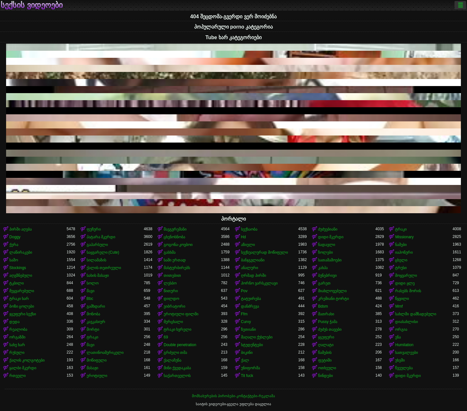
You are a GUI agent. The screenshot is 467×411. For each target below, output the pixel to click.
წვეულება (404, 368)
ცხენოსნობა (174, 237)
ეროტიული (97, 375)
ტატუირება (251, 298)
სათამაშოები (330, 260)
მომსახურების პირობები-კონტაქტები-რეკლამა (233, 396)
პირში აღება (20, 229)
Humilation (404, 345)
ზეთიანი (248, 329)
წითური (171, 291)
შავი (90, 291)
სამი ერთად (175, 260)
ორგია (401, 329)
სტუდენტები (252, 345)
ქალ (245, 360)
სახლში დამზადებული (415, 314)
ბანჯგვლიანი (252, 260)
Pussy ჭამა (327, 321)
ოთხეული (327, 368)
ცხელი (401, 260)
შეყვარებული (21, 291)
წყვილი (402, 298)
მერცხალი (173, 321)
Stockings (17, 268)
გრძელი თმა (175, 352)
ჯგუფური (326, 337)
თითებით (172, 275)
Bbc (90, 298)
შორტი (93, 329)
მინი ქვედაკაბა (177, 368)
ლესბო (170, 283)
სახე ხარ (17, 345)
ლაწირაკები (20, 252)
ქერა (13, 244)
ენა (398, 337)
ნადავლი (326, 244)
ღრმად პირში (253, 275)
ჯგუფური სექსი (22, 314)
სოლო (93, 283)
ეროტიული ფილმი (181, 314)
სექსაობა (249, 229)
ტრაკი (401, 229)
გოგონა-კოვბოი (178, 244)
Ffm (244, 314)
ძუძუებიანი (327, 229)
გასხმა (170, 252)
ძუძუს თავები (330, 329)
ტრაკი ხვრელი (177, 329)
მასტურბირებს (177, 268)
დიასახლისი (406, 321)
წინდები (325, 375)
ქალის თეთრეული (104, 268)
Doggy (15, 237)
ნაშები (401, 244)
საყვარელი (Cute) (103, 252)
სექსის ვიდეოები (32, 5)
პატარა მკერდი (101, 237)
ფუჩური (94, 229)
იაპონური (404, 252)
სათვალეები (406, 352)
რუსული (16, 352)
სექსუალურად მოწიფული (264, 252)
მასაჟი (92, 368)
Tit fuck (247, 375)
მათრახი (326, 314)
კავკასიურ (96, 321)
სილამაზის (96, 260)
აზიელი (248, 244)
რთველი (17, 375)
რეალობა (18, 329)
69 (166, 337)
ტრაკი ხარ (19, 298)
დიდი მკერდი (330, 237)
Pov (244, 291)
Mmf (398, 306)
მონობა (93, 314)
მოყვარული (406, 275)
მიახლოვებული (332, 291)
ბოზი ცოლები (21, 306)
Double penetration (180, 345)
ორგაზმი (17, 337)
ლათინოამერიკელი (105, 352)
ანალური (249, 268)
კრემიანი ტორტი (333, 298)
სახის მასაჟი (98, 275)
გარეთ (324, 283)
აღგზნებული (20, 275)
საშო (13, 260)
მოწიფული (97, 360)
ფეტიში (325, 360)
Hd (243, 237)
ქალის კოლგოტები (27, 360)
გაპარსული (97, 244)
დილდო (171, 298)
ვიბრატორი (174, 306)
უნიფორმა (250, 368)
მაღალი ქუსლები (256, 337)
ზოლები (325, 252)
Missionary (404, 237)
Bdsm (323, 306)
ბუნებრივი (327, 275)
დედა (14, 321)
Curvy (246, 321)
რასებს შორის (408, 291)
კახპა (323, 268)
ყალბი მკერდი (22, 368)
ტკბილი (16, 283)
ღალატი (325, 345)
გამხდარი (96, 306)
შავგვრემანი (175, 229)
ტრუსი (401, 268)
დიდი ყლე (404, 283)
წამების (325, 352)
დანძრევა (250, 306)
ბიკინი (247, 352)
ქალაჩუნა (172, 360)
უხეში (400, 360)
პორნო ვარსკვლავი (259, 283)
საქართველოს (177, 375)
